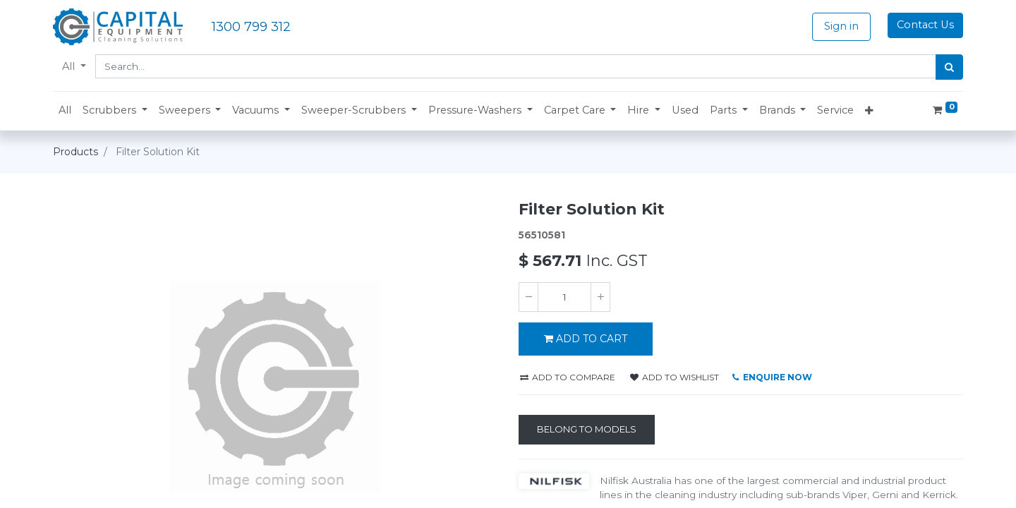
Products (75, 151)
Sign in (841, 26)
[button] (115, 110)
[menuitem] (65, 110)
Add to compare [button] (567, 377)
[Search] (949, 67)
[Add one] (600, 297)
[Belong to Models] (587, 430)
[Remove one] (528, 297)
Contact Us (925, 24)
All (70, 66)
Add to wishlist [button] (674, 377)
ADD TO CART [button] (585, 338)
